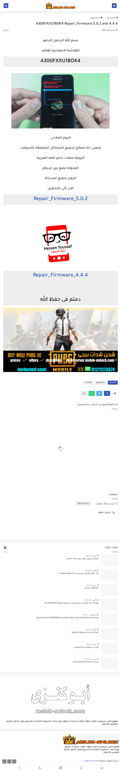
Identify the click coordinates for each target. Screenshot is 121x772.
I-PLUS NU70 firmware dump (86, 662)
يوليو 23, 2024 (91, 629)
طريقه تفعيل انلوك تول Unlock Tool (82, 559)
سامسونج (96, 18)
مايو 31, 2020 (91, 644)
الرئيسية (112, 18)
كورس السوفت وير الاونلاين (86, 647)
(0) (6, 31)
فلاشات (88, 383)
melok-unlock (90, 761)
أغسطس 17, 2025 (89, 615)
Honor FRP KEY (92, 588)
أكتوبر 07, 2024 (90, 600)
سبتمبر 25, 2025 (90, 659)
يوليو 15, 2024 (91, 585)
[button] (107, 393)
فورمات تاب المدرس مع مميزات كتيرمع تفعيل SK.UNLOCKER (71, 603)
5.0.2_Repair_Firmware (61, 199)
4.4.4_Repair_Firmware (60, 275)
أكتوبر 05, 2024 (90, 570)
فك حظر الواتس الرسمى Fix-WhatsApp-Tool (79, 574)
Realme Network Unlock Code (85, 633)
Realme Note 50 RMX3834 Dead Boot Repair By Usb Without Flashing (67, 618)
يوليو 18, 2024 (91, 556)
